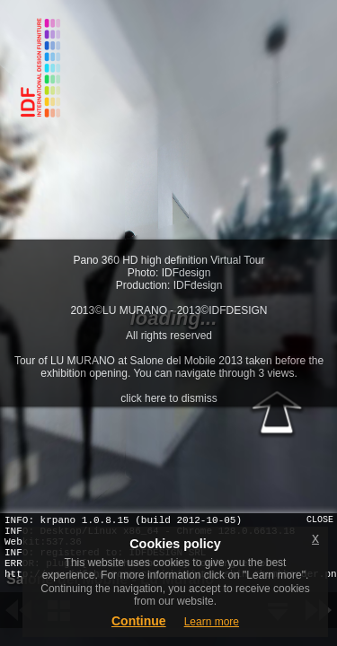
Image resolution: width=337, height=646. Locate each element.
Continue (138, 621)
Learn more (211, 621)
